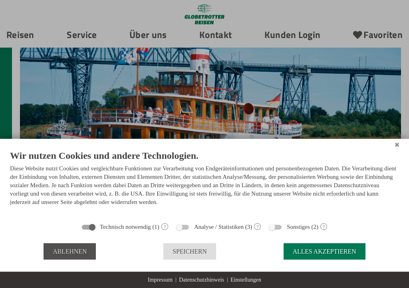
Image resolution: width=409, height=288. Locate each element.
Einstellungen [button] (245, 280)
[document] (204, 184)
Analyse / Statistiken (219, 227)
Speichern (190, 251)
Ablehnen (70, 251)
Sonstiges (298, 227)
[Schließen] (397, 145)
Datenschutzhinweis (201, 280)
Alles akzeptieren (324, 251)
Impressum (160, 280)
